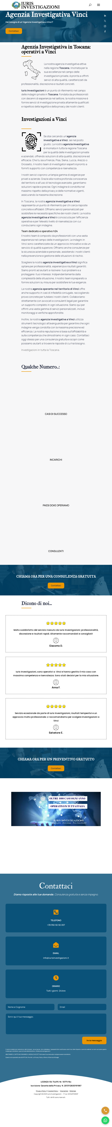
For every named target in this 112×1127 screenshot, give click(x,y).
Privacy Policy (39, 1057)
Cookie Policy (53, 1115)
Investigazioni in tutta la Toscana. (40, 350)
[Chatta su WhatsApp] (105, 1120)
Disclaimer (64, 1115)
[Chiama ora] (105, 1110)
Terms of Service (48, 1057)
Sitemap (73, 1115)
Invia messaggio (94, 1040)
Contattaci (14, 31)
